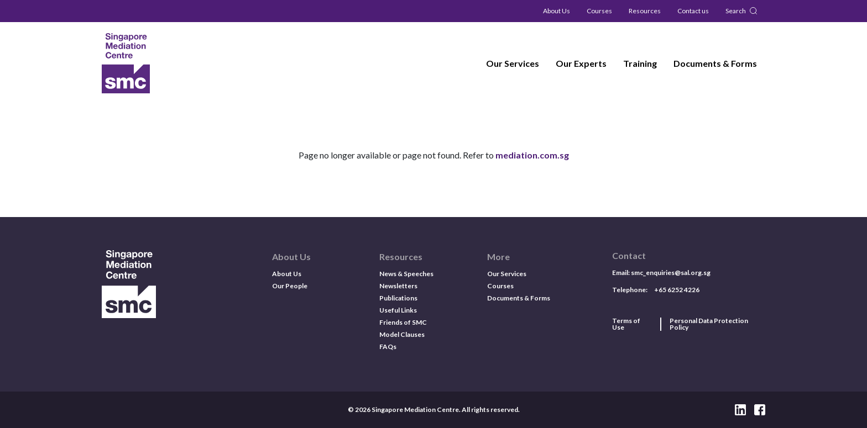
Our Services (512, 63)
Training (640, 63)
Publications (398, 298)
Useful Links (398, 310)
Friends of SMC (403, 322)
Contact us (693, 11)
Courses (599, 11)
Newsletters (398, 286)
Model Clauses (402, 334)
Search (735, 11)
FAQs (387, 346)
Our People (289, 286)
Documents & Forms (715, 63)
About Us (556, 11)
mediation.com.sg (532, 155)
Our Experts (581, 63)
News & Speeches (406, 274)
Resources (645, 11)
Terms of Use (626, 324)
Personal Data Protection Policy (709, 324)
